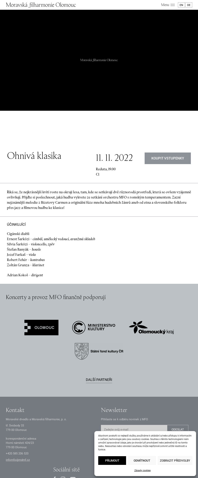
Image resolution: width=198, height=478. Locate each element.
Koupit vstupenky (167, 118)
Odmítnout (142, 460)
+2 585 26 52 (17, 413)
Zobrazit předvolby (175, 460)
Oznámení (67, 458)
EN (181, 5)
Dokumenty (84, 458)
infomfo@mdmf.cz (18, 419)
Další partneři (99, 339)
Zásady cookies (142, 470)
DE (188, 5)
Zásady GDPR (50, 458)
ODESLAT (178, 389)
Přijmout (112, 460)
